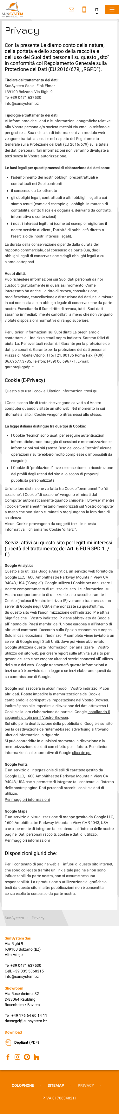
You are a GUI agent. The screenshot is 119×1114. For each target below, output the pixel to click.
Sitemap (56, 1085)
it (96, 9)
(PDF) (26, 1042)
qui (95, 391)
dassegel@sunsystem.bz (26, 1021)
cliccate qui (81, 752)
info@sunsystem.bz (22, 976)
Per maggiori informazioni (27, 799)
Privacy (86, 1085)
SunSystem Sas (13, 9)
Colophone (23, 1085)
